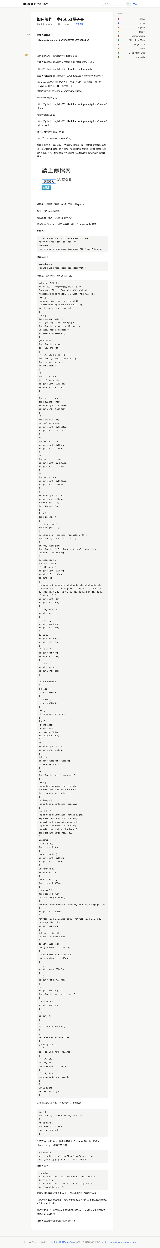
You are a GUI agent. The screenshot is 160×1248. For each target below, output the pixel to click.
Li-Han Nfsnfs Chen (137, 52)
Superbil (141, 27)
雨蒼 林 (142, 31)
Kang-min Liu (139, 44)
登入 (135, 3)
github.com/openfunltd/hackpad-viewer (118, 1242)
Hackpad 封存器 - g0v (35, 3)
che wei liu (140, 57)
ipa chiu (141, 23)
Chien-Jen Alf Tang (137, 40)
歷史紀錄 (79, 24)
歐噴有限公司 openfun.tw (64, 1242)
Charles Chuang (138, 35)
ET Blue (142, 18)
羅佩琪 (142, 48)
